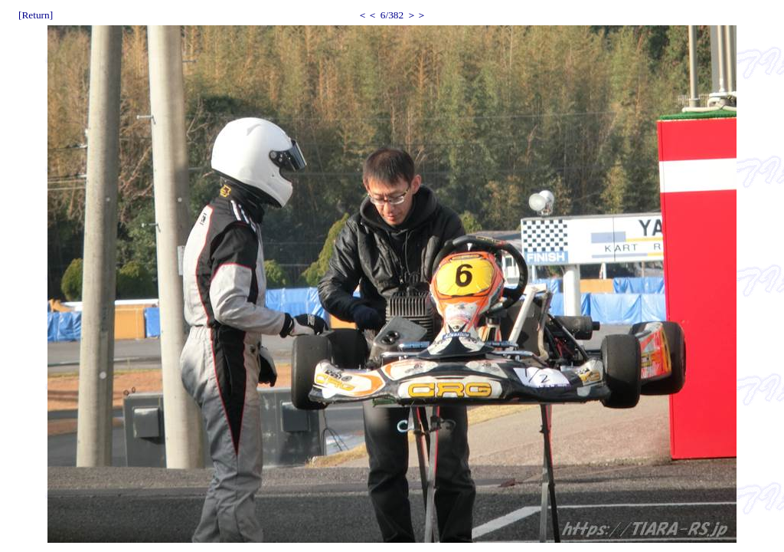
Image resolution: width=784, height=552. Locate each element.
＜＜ (367, 15)
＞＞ (416, 15)
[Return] (35, 15)
